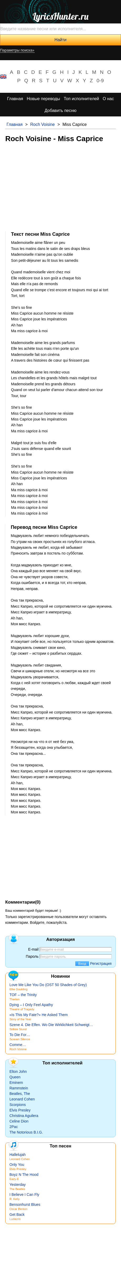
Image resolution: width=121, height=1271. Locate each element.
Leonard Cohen (22, 1099)
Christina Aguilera (23, 1116)
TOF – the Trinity (23, 995)
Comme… (17, 1045)
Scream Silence (19, 1039)
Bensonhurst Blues (24, 1204)
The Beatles (17, 1189)
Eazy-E (14, 1179)
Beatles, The (19, 1093)
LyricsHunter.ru (60, 16)
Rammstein (18, 1088)
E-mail (33, 949)
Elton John (18, 1071)
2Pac (13, 1127)
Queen (14, 1077)
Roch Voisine (42, 124)
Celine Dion (18, 1121)
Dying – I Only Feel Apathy (31, 1005)
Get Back (17, 1214)
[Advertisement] (60, 186)
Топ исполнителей (81, 98)
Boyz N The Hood (23, 1174)
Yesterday (17, 1184)
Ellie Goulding (18, 989)
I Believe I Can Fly (24, 1194)
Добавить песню (61, 110)
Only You (16, 1164)
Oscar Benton (18, 1209)
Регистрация (101, 963)
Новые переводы (43, 98)
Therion (14, 999)
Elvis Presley (19, 1110)
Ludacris (14, 1219)
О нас (108, 98)
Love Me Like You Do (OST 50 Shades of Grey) (48, 985)
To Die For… (19, 1035)
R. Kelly (14, 1199)
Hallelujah (17, 1154)
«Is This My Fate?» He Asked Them (38, 1015)
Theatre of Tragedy (21, 1009)
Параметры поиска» (17, 50)
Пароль (32, 956)
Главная (15, 98)
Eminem (16, 1082)
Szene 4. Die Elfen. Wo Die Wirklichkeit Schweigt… (51, 1025)
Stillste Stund (18, 1029)
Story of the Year (20, 1019)
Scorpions (17, 1105)
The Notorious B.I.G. (26, 1132)
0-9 (100, 80)
